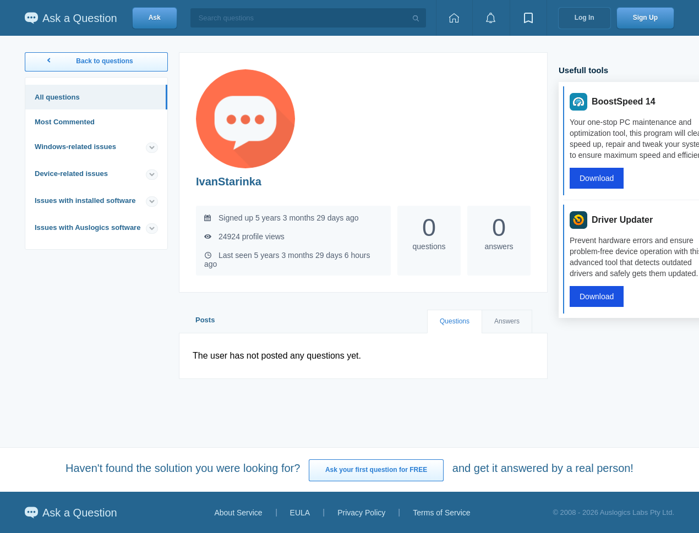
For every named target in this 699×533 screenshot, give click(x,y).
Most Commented (65, 122)
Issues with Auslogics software (87, 227)
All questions (57, 97)
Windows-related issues (75, 146)
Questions (454, 321)
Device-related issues (71, 173)
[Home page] (454, 18)
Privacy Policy (361, 512)
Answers (507, 321)
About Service (238, 512)
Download (597, 178)
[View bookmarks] (528, 18)
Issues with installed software (85, 200)
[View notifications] (491, 18)
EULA (300, 512)
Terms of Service (441, 512)
